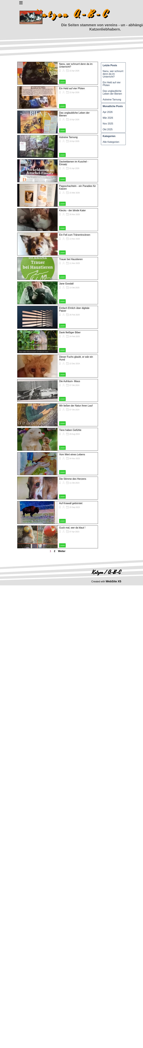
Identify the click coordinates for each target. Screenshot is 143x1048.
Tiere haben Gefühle (70, 430)
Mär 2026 (108, 118)
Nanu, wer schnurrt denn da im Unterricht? (113, 74)
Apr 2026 (108, 112)
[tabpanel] (106, 581)
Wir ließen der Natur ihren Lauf (76, 405)
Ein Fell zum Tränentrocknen (74, 235)
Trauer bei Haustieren (71, 259)
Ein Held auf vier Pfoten (72, 88)
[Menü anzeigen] (21, 2)
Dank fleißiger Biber (70, 332)
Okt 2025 (108, 129)
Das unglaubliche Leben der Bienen (112, 92)
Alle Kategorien (111, 142)
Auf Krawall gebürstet (70, 503)
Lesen (62, 82)
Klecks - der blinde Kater (72, 210)
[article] (57, 73)
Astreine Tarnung (68, 137)
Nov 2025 (108, 123)
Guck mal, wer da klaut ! (72, 527)
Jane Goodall (66, 283)
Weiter (62, 551)
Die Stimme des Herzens (72, 479)
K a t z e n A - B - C (71, 14)
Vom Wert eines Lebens (72, 454)
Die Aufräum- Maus (69, 381)
